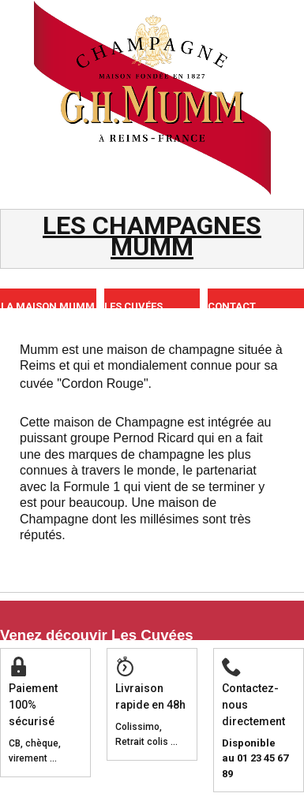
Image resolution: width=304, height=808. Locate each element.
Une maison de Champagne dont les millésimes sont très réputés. (135, 519)
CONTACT (232, 306)
